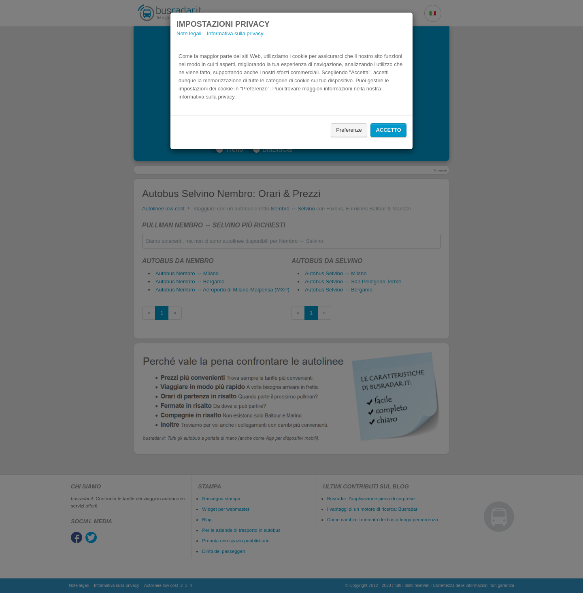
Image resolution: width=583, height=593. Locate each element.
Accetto (388, 130)
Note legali (189, 33)
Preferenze (349, 130)
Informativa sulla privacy (235, 33)
